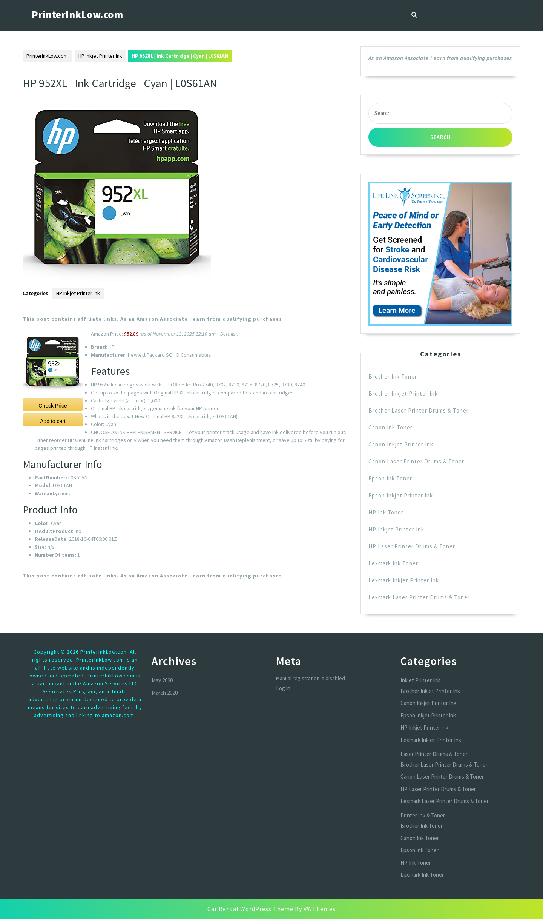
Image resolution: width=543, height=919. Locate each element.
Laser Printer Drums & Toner (434, 753)
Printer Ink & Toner (422, 815)
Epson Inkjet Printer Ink (400, 495)
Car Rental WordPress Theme (250, 909)
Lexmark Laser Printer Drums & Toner (419, 597)
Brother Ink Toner (392, 376)
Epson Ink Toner (390, 478)
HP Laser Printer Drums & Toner (411, 546)
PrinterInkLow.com (77, 14)
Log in (283, 688)
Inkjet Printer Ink (420, 680)
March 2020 (165, 692)
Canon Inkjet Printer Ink (400, 444)
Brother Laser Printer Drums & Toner (418, 410)
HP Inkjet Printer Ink (100, 55)
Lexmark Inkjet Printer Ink (403, 580)
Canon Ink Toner (390, 427)
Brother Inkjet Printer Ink (403, 393)
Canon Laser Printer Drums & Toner (416, 461)
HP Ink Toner (385, 512)
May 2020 (162, 680)
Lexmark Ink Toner (393, 563)
